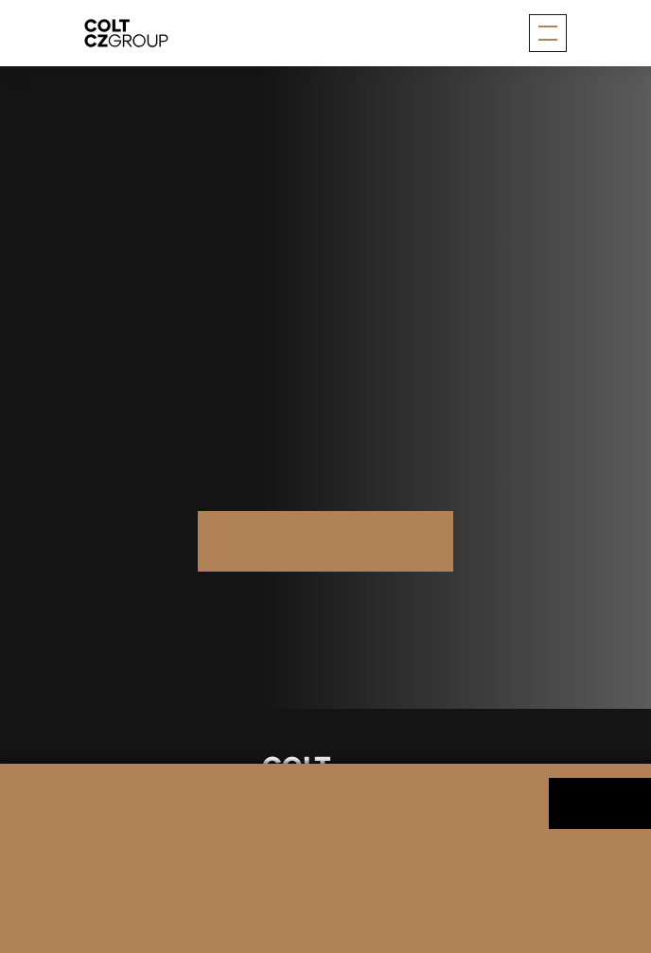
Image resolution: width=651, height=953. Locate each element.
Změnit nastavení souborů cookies (372, 881)
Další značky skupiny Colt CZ (325, 602)
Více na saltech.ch (325, 540)
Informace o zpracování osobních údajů (162, 881)
